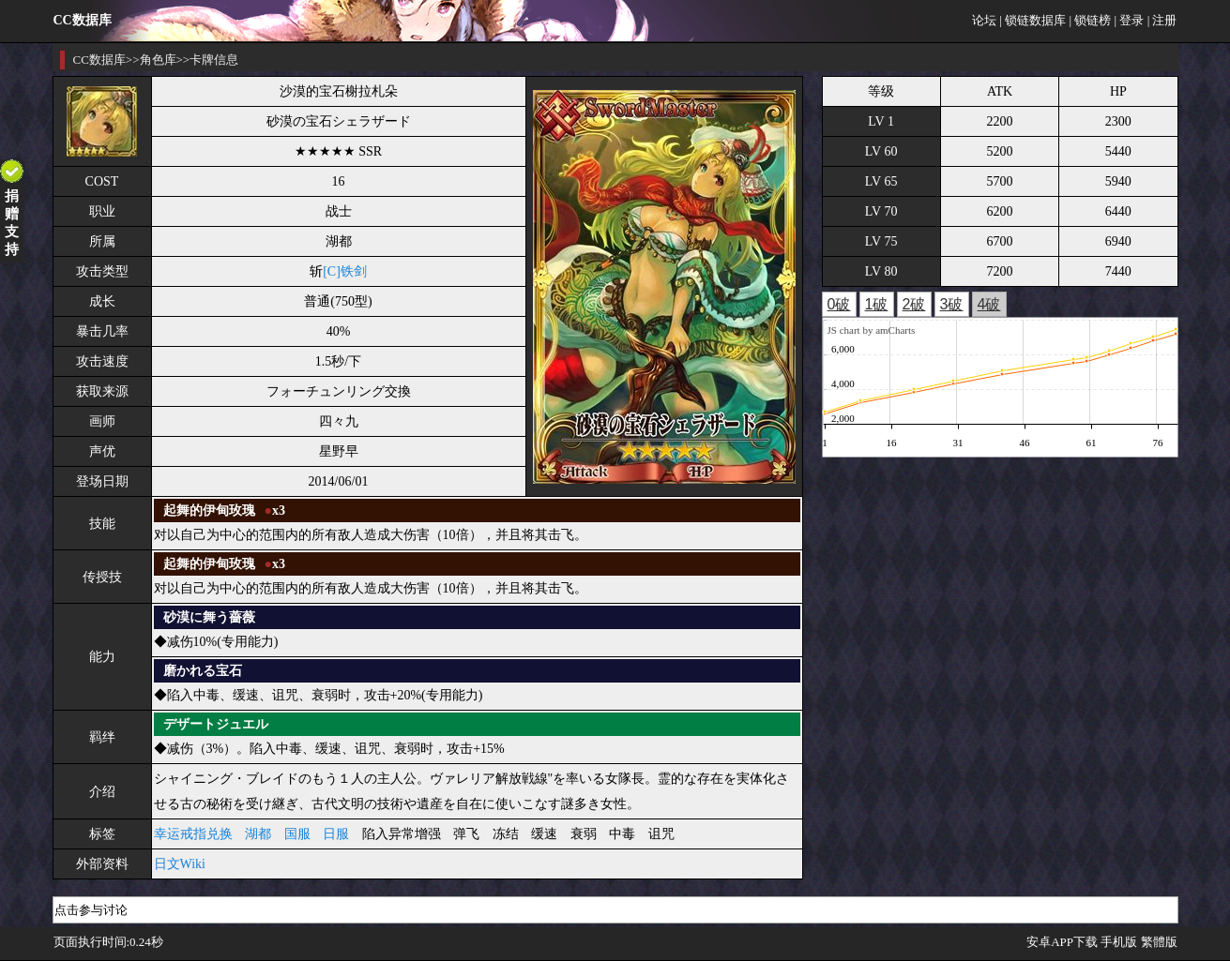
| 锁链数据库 (1032, 20)
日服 (336, 834)
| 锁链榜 (1090, 20)
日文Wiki (179, 864)
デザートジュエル (215, 724)
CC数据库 (99, 60)
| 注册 (1162, 20)
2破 (914, 304)
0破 (839, 304)
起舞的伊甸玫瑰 (209, 510)
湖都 (258, 834)
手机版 (1119, 942)
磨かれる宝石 (202, 671)
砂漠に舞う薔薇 (209, 617)
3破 (952, 304)
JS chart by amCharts (872, 330)
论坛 (984, 20)
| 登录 (1130, 20)
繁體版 (1159, 942)
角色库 (158, 60)
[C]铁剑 (345, 271)
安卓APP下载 (1062, 942)
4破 (989, 304)
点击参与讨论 (91, 910)
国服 (297, 834)
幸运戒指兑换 (193, 834)
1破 (876, 304)
